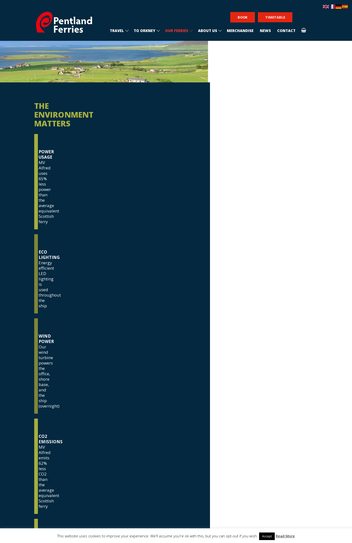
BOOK (243, 17)
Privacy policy (120, 456)
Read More (285, 535)
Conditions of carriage (130, 440)
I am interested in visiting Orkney (211, 458)
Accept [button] (267, 536)
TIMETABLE (275, 17)
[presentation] (210, 483)
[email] (210, 448)
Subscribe (210, 501)
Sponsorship (119, 451)
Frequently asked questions (136, 445)
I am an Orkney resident (203, 467)
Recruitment (119, 434)
